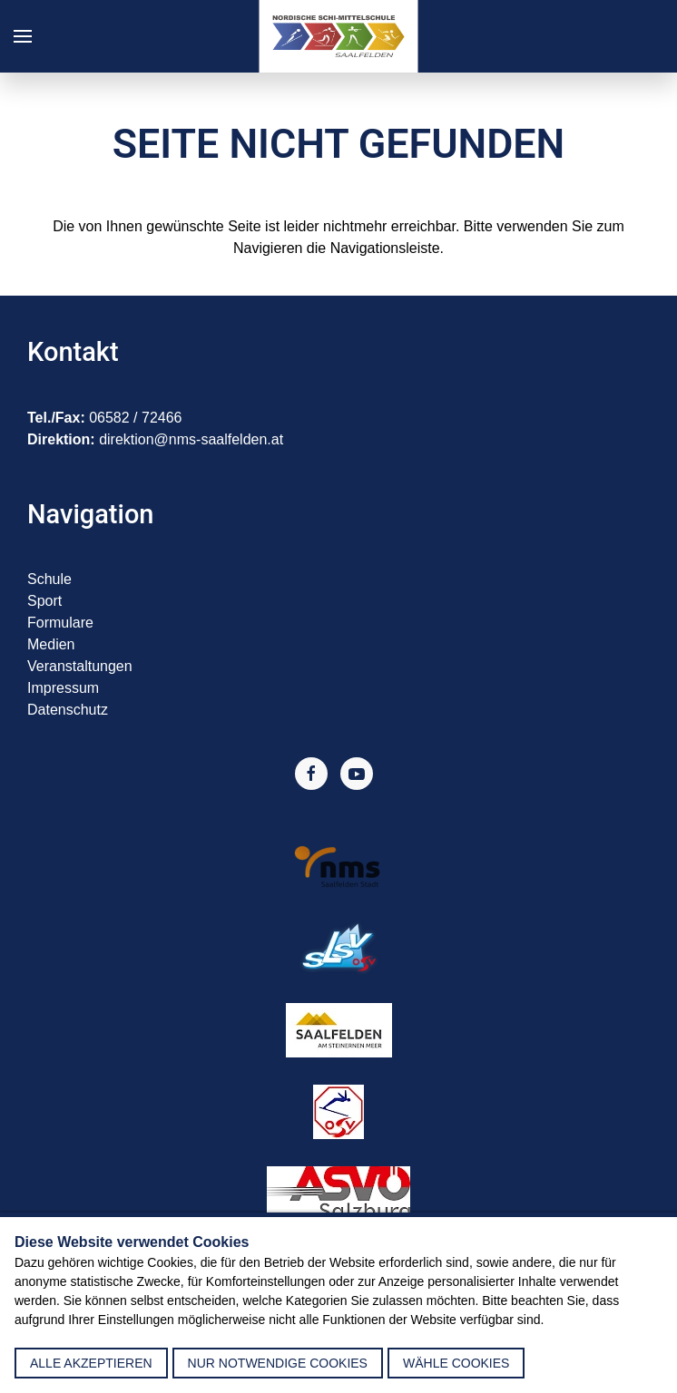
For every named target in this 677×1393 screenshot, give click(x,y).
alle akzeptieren (91, 1363)
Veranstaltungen (79, 666)
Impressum (63, 688)
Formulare (60, 622)
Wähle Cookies (456, 1363)
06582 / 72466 (135, 417)
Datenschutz (67, 709)
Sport (44, 601)
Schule (49, 579)
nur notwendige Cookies (278, 1363)
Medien (50, 644)
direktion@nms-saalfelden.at (191, 439)
